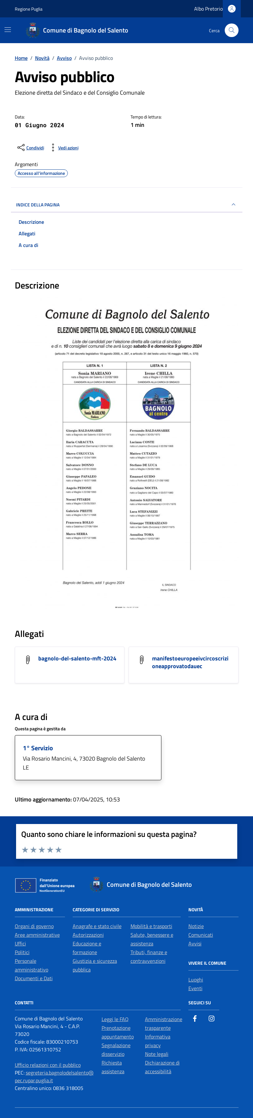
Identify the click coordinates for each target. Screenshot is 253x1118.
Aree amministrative (37, 935)
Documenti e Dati (34, 978)
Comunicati (200, 935)
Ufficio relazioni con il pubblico (48, 1065)
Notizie (196, 926)
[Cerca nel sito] (232, 30)
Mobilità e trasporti (151, 926)
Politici (22, 952)
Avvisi (195, 943)
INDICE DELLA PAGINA (126, 204)
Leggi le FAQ (115, 1019)
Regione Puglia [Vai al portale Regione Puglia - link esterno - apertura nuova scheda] (28, 8)
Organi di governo (34, 926)
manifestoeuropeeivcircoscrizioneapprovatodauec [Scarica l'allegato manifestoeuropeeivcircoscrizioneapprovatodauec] (190, 662)
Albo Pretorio (208, 9)
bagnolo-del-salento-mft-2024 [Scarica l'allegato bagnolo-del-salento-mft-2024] (77, 658)
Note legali (156, 1054)
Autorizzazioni (88, 935)
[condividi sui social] (30, 147)
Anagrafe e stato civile (97, 926)
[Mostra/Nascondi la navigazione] (8, 29)
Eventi (195, 988)
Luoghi (195, 979)
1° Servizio (38, 748)
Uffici (20, 943)
